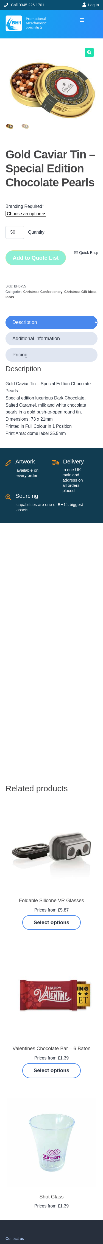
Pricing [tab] (19, 354)
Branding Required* (24, 206)
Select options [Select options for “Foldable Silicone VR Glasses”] (51, 922)
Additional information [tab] (36, 338)
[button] (82, 20)
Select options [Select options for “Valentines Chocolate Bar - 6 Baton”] (51, 1070)
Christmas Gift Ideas (80, 292)
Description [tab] (24, 322)
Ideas (9, 297)
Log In (93, 5)
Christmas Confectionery (43, 292)
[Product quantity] (14, 232)
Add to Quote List (36, 258)
